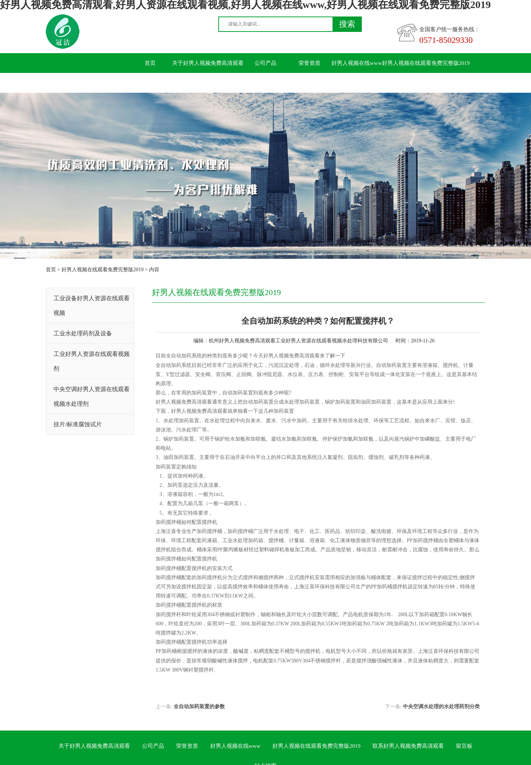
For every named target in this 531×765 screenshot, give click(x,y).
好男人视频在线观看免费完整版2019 (426, 63)
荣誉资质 (309, 63)
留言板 (221, 83)
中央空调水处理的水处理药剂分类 (441, 706)
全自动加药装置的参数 (199, 706)
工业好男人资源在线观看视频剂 (91, 361)
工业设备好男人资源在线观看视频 (91, 305)
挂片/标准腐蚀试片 (77, 424)
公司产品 (265, 63)
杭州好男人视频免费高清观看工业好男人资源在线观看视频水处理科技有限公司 (298, 340)
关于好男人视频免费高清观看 (208, 63)
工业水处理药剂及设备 (82, 333)
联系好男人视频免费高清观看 (164, 83)
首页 (150, 63)
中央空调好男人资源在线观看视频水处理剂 (91, 396)
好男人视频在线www (356, 63)
